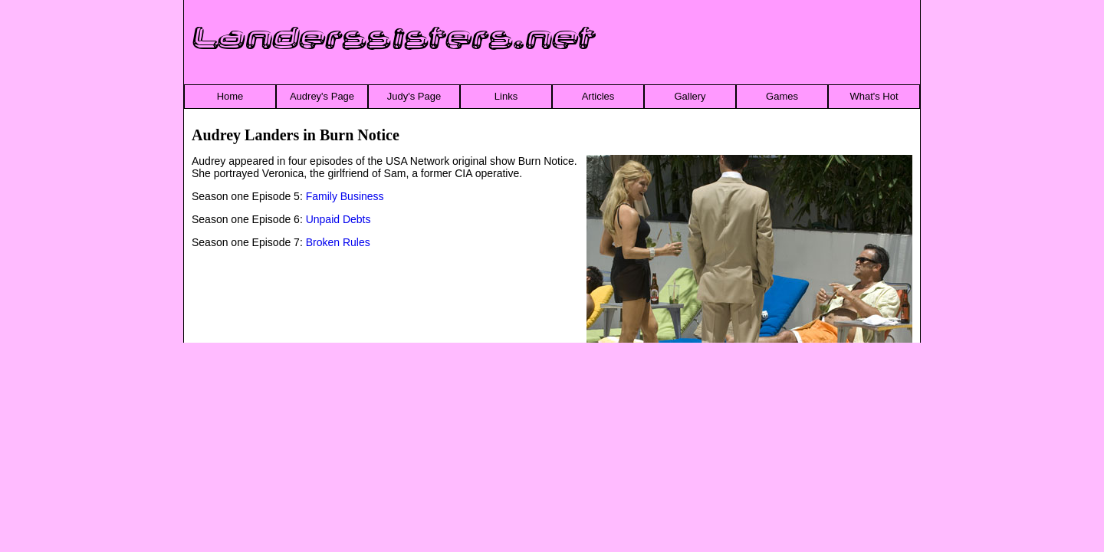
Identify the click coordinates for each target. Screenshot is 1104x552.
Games (782, 96)
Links (506, 96)
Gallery (689, 96)
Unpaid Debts (338, 219)
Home (230, 96)
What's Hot (873, 96)
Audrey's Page (322, 96)
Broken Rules (338, 242)
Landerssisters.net (394, 39)
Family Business (345, 196)
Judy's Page (414, 96)
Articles (598, 96)
